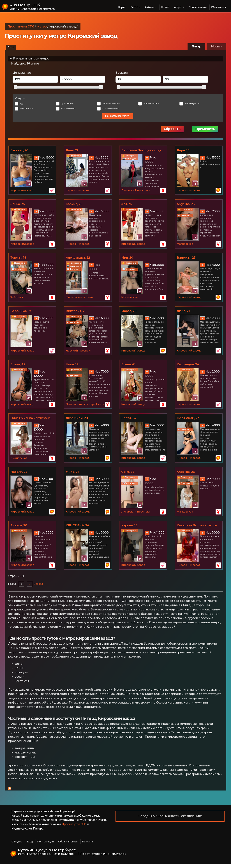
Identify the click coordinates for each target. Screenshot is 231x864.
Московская (129, 297)
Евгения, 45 (19, 150)
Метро (42, 26)
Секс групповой (68, 109)
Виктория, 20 (76, 311)
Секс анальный (27, 109)
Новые (165, 7)
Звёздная (16, 297)
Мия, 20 (127, 257)
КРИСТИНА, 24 (77, 525)
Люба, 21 (183, 311)
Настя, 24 (128, 418)
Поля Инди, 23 (188, 418)
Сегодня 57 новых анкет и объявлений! (170, 816)
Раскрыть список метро (31, 58)
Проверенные (198, 7)
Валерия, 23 (186, 257)
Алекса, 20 (18, 525)
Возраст (122, 72)
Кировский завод (22, 190)
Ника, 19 (72, 364)
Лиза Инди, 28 (77, 418)
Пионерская (18, 458)
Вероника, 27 (20, 311)
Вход (11, 47)
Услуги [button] (178, 7)
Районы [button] (149, 7)
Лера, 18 (183, 150)
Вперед (38, 583)
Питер (196, 46)
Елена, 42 (17, 364)
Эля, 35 (126, 204)
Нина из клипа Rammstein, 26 (30, 418)
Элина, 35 (17, 204)
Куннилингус (67, 104)
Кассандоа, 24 (188, 364)
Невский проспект (78, 350)
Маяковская (185, 243)
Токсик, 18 (18, 257)
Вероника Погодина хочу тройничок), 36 (141, 151)
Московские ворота (79, 297)
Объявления (218, 7)
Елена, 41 (128, 364)
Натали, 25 (18, 472)
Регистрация (45, 841)
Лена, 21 (72, 150)
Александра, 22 (78, 257)
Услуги (20, 98)
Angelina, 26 (186, 472)
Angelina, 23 (186, 204)
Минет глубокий (192, 104)
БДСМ (22, 104)
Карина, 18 (129, 525)
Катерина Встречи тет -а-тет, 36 (197, 526)
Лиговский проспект (135, 190)
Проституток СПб (74, 824)
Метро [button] (134, 7)
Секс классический (111, 109)
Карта (121, 7)
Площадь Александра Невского (87, 404)
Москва (216, 46)
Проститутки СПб (21, 26)
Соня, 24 (127, 472)
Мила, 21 (72, 472)
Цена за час (22, 72)
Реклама (87, 841)
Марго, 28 (129, 311)
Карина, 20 (74, 204)
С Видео (16, 841)
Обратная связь (68, 841)
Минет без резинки (111, 104)
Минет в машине (151, 104)
